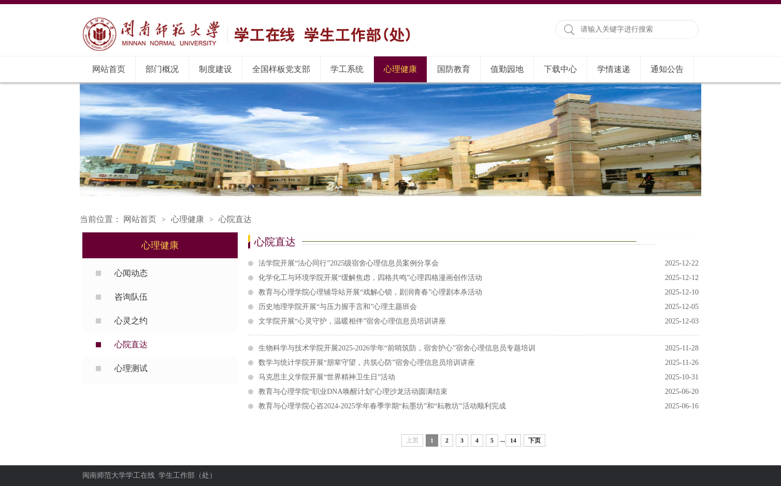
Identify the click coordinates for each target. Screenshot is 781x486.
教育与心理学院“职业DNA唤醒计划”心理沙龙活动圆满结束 (478, 392)
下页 (534, 440)
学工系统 (347, 69)
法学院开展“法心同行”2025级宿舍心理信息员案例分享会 (478, 263)
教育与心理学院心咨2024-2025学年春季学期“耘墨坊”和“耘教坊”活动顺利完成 (478, 406)
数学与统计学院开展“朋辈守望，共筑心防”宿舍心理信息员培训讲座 (478, 363)
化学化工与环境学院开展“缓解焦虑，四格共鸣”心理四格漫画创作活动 (478, 278)
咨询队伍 (131, 296)
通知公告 (667, 69)
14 (513, 440)
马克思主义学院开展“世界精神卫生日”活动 (478, 377)
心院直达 (235, 219)
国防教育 (453, 69)
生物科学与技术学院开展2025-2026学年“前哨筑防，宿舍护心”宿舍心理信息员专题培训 (478, 348)
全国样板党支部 (281, 69)
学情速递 (613, 69)
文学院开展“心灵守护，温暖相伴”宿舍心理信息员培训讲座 (478, 321)
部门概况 (162, 69)
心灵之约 (131, 320)
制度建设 (215, 69)
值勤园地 (507, 69)
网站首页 (108, 69)
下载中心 (560, 69)
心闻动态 (131, 273)
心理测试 (131, 368)
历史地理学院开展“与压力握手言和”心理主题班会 (478, 307)
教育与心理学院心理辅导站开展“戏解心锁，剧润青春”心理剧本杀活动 (478, 292)
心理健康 (400, 69)
